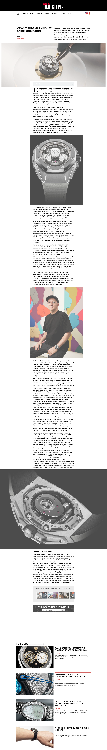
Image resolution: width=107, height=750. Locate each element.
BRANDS (47, 13)
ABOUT (70, 13)
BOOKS (32, 13)
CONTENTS (24, 13)
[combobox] (36, 644)
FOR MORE (22, 643)
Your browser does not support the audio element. (53, 84)
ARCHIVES (54, 13)
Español (19, 35)
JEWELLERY (39, 13)
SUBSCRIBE (62, 13)
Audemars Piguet (38, 109)
